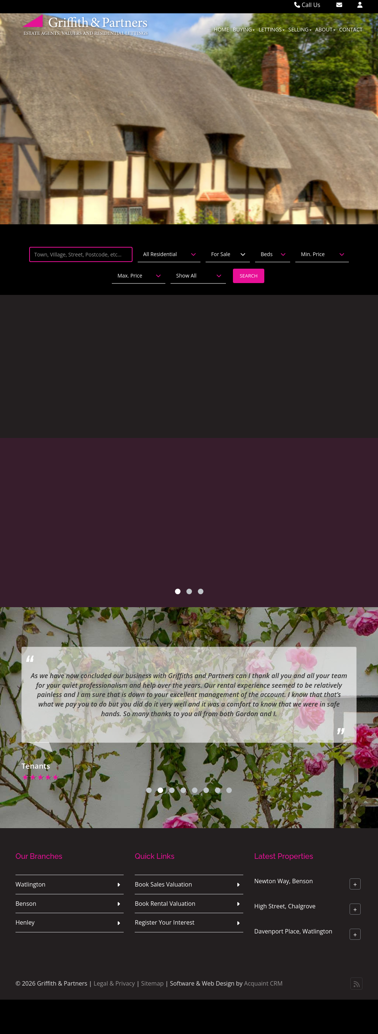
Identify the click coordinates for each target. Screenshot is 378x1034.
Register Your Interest (165, 922)
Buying (244, 29)
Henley (25, 922)
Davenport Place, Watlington (293, 931)
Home (221, 29)
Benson (26, 903)
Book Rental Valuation (165, 903)
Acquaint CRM (263, 983)
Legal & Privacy (114, 983)
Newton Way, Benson (283, 881)
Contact (350, 29)
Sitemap (152, 983)
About (325, 29)
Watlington (30, 884)
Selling (300, 29)
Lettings (271, 29)
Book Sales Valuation (163, 884)
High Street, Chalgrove (285, 906)
